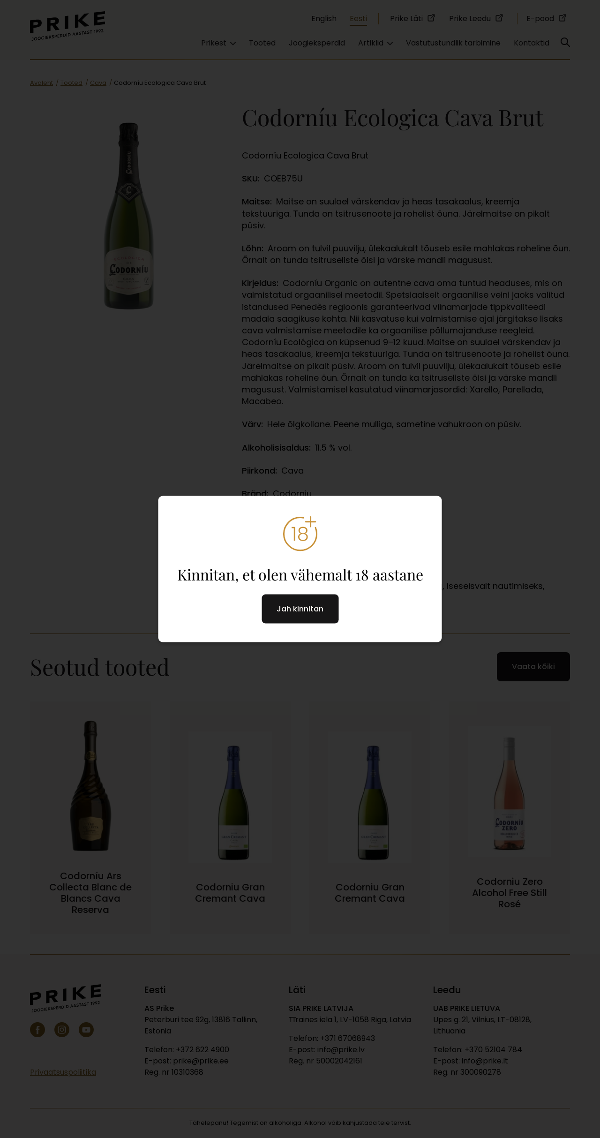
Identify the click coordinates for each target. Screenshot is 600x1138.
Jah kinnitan (300, 608)
